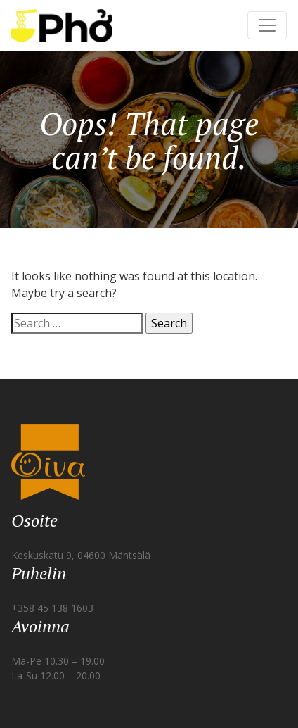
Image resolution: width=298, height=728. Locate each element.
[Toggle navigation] (267, 25)
